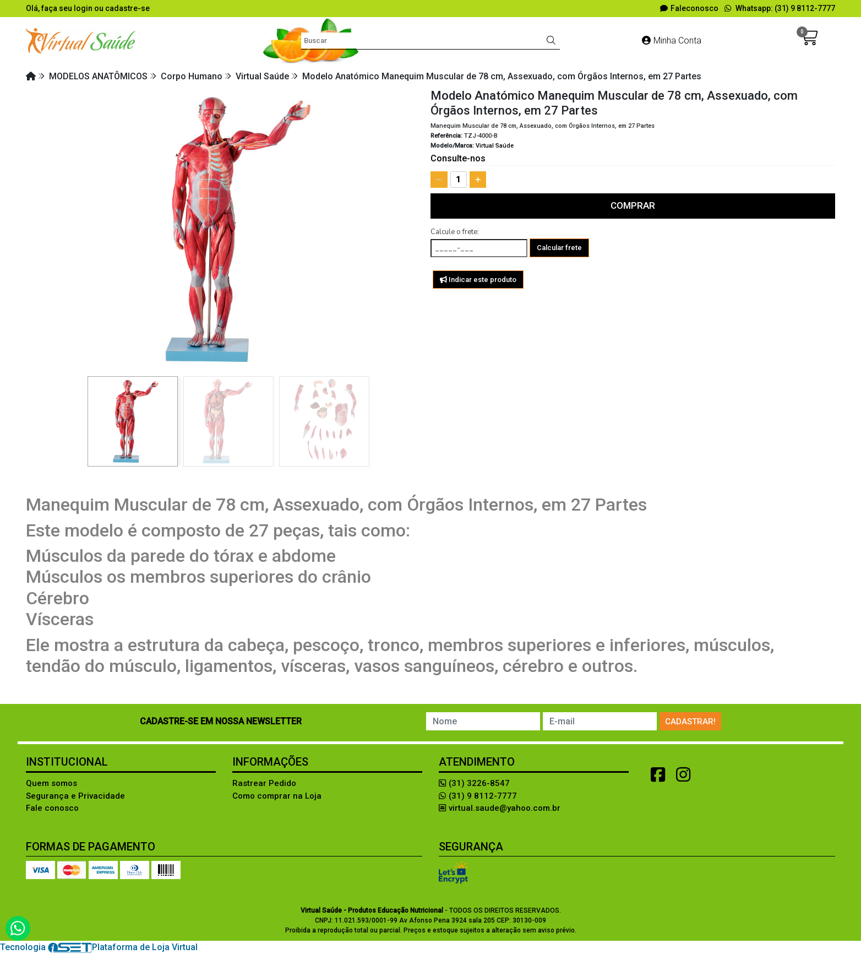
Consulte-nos (458, 158)
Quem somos (51, 783)
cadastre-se (127, 8)
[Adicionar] (478, 179)
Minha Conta (671, 40)
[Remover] (439, 179)
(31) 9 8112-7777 (478, 796)
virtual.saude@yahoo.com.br (499, 808)
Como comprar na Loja (276, 796)
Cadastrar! (690, 722)
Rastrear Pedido (264, 783)
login (84, 8)
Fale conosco (52, 808)
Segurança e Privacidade (75, 796)
